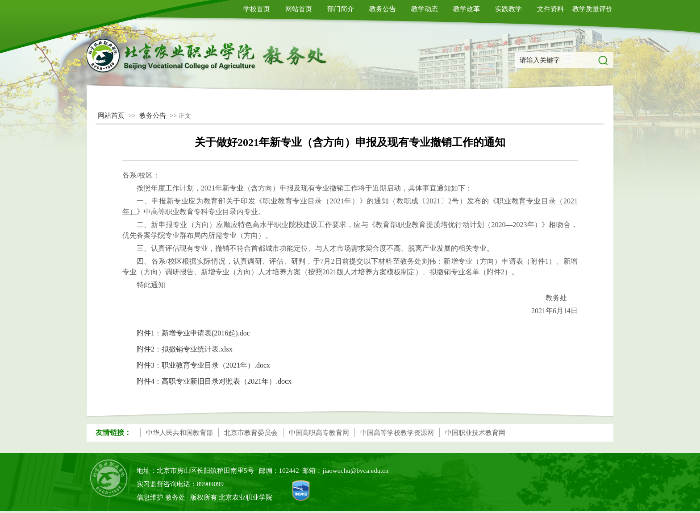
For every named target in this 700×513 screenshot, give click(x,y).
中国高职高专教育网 (319, 432)
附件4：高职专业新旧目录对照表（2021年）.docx (214, 381)
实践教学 (508, 8)
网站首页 (298, 8)
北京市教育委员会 (251, 432)
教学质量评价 (592, 8)
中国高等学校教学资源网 (397, 432)
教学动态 (424, 8)
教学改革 (466, 8)
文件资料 (550, 8)
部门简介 (340, 8)
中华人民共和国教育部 (179, 432)
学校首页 (256, 8)
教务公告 (382, 8)
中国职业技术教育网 (475, 432)
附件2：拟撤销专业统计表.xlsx (185, 349)
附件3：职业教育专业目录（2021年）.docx (203, 365)
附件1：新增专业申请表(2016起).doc (193, 333)
